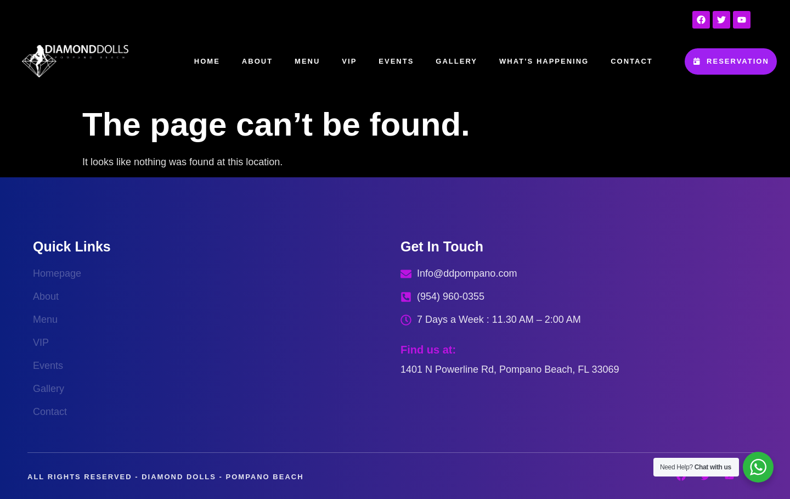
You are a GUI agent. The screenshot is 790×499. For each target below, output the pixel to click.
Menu (307, 61)
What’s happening (544, 61)
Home (207, 61)
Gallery (456, 61)
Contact (632, 61)
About (257, 61)
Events (396, 61)
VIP (349, 61)
